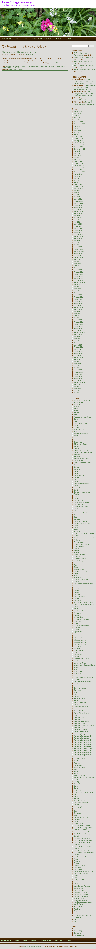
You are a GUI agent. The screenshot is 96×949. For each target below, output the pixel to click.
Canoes (76, 473)
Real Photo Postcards (81, 759)
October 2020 (78, 209)
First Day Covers (79, 546)
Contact (17, 38)
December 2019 (79, 230)
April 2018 (77, 268)
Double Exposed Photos (82, 523)
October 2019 (78, 234)
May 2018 (77, 266)
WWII (75, 921)
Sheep (76, 786)
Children (76, 486)
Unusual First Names (81, 894)
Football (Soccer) (79, 554)
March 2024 (78, 136)
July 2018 (77, 261)
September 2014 (79, 357)
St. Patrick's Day (79, 800)
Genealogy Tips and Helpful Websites (41, 38)
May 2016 (77, 316)
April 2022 (77, 182)
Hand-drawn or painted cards (83, 584)
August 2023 (78, 151)
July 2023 (77, 153)
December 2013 (79, 376)
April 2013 (77, 393)
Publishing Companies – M (83, 748)
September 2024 (79, 124)
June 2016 (77, 314)
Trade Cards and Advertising (83, 871)
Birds (75, 431)
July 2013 (77, 387)
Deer (75, 511)
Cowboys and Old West (81, 502)
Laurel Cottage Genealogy (33, 946)
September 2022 (79, 172)
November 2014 (79, 353)
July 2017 (77, 286)
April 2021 (77, 197)
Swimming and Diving (81, 817)
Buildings (77, 454)
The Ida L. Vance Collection (83, 840)
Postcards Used (79, 727)
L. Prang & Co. (79, 617)
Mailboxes (77, 648)
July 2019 (77, 241)
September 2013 (79, 382)
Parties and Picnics (80, 698)
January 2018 (78, 274)
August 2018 (78, 259)
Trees (76, 878)
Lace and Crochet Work (82, 619)
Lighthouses (78, 632)
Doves (76, 525)
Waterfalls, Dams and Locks (83, 907)
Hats (75, 586)
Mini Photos (78, 661)
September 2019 (79, 236)
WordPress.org (79, 935)
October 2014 (78, 355)
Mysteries (77, 679)
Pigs (75, 715)
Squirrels (77, 798)
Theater (76, 859)
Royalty (76, 773)
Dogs (75, 515)
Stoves (76, 811)
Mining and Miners (80, 663)
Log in (76, 929)
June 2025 (77, 113)
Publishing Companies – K (82, 744)
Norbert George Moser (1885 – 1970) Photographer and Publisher (83, 81)
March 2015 (78, 345)
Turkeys (76, 882)
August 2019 (78, 238)
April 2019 (77, 245)
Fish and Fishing (79, 548)
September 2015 (79, 332)
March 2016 (78, 320)
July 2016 (77, 311)
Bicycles (76, 427)
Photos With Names (80, 711)
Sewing (76, 782)
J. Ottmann (77, 613)
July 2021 (77, 191)
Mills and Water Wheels (81, 659)
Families (76, 536)
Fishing (76, 550)
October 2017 (78, 280)
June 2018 (77, 264)
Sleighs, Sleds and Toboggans (84, 792)
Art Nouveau (78, 415)
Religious (77, 763)
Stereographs (78, 807)
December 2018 (79, 251)
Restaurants (78, 765)
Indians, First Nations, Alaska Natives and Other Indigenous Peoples (84, 605)
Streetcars (77, 813)
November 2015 (79, 328)
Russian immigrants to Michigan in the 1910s (47, 66)
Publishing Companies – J (82, 742)
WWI (75, 919)
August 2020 (78, 213)
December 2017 (79, 276)
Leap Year (77, 627)
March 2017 (78, 295)
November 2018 (79, 253)
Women (76, 913)
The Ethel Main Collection (82, 838)
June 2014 (77, 364)
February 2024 (79, 138)
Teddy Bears (78, 819)
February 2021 (79, 201)
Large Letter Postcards (81, 625)
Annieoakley (28, 54)
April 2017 (77, 293)
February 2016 (79, 322)
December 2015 (79, 326)
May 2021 (77, 195)
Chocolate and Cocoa (81, 488)
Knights (76, 615)
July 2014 (77, 361)
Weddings (77, 909)
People (76, 705)
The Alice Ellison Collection (83, 825)
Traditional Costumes (81, 873)
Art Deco (77, 413)
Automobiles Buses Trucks (83, 417)
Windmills (77, 911)
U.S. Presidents (79, 884)
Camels (76, 467)
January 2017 (78, 299)
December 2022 (79, 165)
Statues (76, 805)
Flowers (76, 552)
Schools (76, 780)
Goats (76, 575)
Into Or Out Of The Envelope (83, 611)
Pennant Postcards (80, 702)
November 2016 (79, 303)
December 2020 (79, 205)
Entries (78, 931)
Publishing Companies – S (82, 752)
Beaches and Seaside (81, 423)
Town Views (78, 869)
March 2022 (78, 184)
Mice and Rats (78, 654)
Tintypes (76, 863)
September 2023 (79, 149)
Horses (76, 592)
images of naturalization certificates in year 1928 (20, 66)
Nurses (76, 686)
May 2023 (77, 157)
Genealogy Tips (79, 569)
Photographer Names (81, 707)
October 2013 (78, 380)
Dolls (75, 517)
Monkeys (77, 667)
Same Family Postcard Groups (84, 777)
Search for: (75, 44)
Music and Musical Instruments (84, 677)
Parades (76, 696)
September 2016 (79, 307)
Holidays (77, 590)
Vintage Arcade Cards (81, 901)
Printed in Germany (80, 729)
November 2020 (79, 207)
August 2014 (78, 359)
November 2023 (79, 145)
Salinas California (80, 775)
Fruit (75, 565)
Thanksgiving (78, 823)
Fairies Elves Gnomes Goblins (84, 534)
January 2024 (78, 141)
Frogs (76, 563)
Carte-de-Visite (79, 475)
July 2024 (77, 128)
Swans (76, 815)
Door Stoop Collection (81, 521)
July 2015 (77, 336)
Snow (76, 794)
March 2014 (78, 370)
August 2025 (78, 111)
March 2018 (78, 270)
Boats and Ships (79, 438)
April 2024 (77, 134)
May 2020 (77, 220)
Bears (76, 425)
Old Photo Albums (80, 688)
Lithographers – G (80, 642)
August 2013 (78, 384)
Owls (75, 692)
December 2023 (79, 143)
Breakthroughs (79, 442)
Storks (76, 809)
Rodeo (76, 771)
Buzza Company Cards (81, 459)
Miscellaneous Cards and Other (84, 665)
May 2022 (77, 180)
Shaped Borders (79, 784)
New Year (77, 684)
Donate (25, 38)
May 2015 (77, 341)
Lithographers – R (80, 644)
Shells (76, 788)
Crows (76, 509)
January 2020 (78, 228)
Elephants (77, 531)
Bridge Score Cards (80, 444)
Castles (76, 477)
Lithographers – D (80, 640)
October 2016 (78, 305)
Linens (76, 634)
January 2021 (78, 203)
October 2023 (78, 147)
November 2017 (79, 278)
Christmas (77, 490)
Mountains (77, 673)
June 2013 (77, 389)
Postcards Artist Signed (81, 721)
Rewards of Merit (79, 767)
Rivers (76, 769)
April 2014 (77, 368)
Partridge (77, 700)
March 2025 (78, 120)
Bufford (76, 448)
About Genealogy (6, 38)
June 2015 (77, 339)
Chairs (76, 481)
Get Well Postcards (80, 571)
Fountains (77, 556)
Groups (76, 582)
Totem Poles (78, 867)
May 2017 (77, 291)
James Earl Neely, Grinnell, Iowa (84, 57)
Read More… (57, 63)
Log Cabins (77, 646)
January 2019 (78, 249)
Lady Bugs (77, 621)
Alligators (77, 406)
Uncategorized (78, 888)
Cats (75, 479)
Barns (76, 419)
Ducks (76, 527)
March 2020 (78, 224)
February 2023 (79, 163)
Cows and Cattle (79, 504)
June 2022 (77, 178)
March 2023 (78, 161)
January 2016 (78, 324)
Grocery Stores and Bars (82, 579)
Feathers (77, 540)
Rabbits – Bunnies (80, 757)
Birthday (76, 436)
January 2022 (78, 188)
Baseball (77, 421)
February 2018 (79, 272)
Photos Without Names (81, 713)
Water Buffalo (78, 905)
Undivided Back (79, 890)
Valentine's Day (79, 898)
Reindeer (77, 761)
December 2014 (79, 351)
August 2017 (78, 284)
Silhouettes (77, 790)
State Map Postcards (81, 802)
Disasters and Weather (81, 513)
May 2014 (77, 366)
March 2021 (78, 199)
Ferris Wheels (78, 542)
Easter (76, 529)
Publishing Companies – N (83, 750)
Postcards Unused (80, 723)
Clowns (76, 496)
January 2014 (78, 374)
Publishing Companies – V (82, 755)
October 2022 (78, 170)
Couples (76, 498)
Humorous (77, 600)
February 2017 (79, 297)
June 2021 (77, 193)
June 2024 (77, 130)
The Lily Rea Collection (81, 850)
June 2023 (77, 155)
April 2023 (77, 159)
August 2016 (78, 309)
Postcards (77, 719)
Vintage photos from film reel (83, 903)
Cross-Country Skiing (81, 506)
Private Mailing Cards (81, 732)
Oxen (75, 694)
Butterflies (77, 456)
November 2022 (79, 168)
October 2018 (78, 255)
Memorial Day (78, 650)
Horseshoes (78, 594)
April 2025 (77, 118)
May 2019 (77, 243)
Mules (76, 675)
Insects (76, 609)
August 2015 (78, 334)
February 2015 (79, 347)
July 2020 (77, 216)
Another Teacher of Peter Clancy (84, 69)
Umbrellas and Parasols (82, 886)
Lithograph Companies (81, 638)
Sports (76, 796)
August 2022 (78, 174)
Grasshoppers (78, 577)
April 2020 (77, 222)
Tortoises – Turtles (80, 865)
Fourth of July (78, 561)
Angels (76, 408)
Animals (76, 411)
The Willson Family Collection (83, 857)
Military (76, 657)
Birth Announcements (81, 433)
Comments (79, 933)
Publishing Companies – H (83, 740)
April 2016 (77, 318)
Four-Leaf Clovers (80, 559)
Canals (76, 471)
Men (75, 652)
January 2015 (78, 349)
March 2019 (78, 247)
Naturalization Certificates (16, 69)
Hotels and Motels (80, 596)
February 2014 (79, 372)
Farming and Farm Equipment (84, 538)
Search (69, 38)
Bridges (76, 446)
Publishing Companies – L (82, 746)
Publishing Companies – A (82, 734)
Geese (76, 567)
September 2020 (79, 211)
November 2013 (79, 378)
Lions (75, 636)
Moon (76, 669)
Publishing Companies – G (83, 738)
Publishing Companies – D (83, 736)
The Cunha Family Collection (83, 832)
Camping (77, 469)
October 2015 (78, 330)
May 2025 (77, 115)
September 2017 (79, 282)
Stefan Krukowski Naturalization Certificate (19, 52)
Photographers (79, 709)
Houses (76, 598)
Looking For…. (59, 38)
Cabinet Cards (78, 461)
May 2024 (77, 132)
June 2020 (77, 218)
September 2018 (79, 257)
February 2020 (79, 226)
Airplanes (77, 404)
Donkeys (77, 519)
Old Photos (77, 690)
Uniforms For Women (81, 892)
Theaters (77, 861)
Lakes (76, 623)
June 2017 (77, 288)
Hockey (76, 588)
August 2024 (78, 126)
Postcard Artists (79, 717)
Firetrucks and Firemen (81, 544)
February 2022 (79, 186)
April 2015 (77, 343)
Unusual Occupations (81, 896)
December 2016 (79, 301)
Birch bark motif (79, 429)
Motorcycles (78, 671)
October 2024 (78, 122)
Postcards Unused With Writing (84, 725)
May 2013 (77, 391)
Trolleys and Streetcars (81, 880)
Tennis (76, 821)
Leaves (76, 629)
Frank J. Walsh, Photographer (84, 65)
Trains (76, 875)
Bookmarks (77, 440)
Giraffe (76, 573)
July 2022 (77, 176)
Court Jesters (78, 500)
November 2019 (79, 232)
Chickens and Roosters (81, 483)
